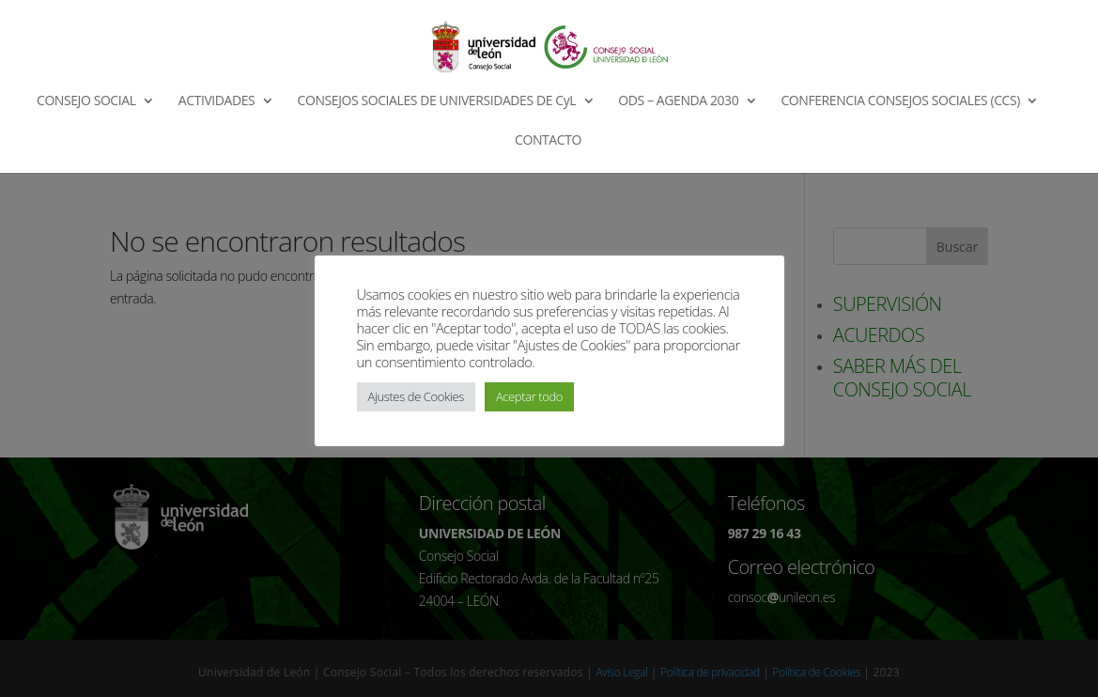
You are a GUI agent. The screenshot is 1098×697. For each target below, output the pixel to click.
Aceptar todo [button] (529, 396)
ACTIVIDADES (216, 101)
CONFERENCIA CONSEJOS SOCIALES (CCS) (900, 101)
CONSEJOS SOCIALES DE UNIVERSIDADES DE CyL (437, 101)
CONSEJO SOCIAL (86, 101)
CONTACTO (548, 140)
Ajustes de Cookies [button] (416, 396)
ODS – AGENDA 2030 (678, 101)
